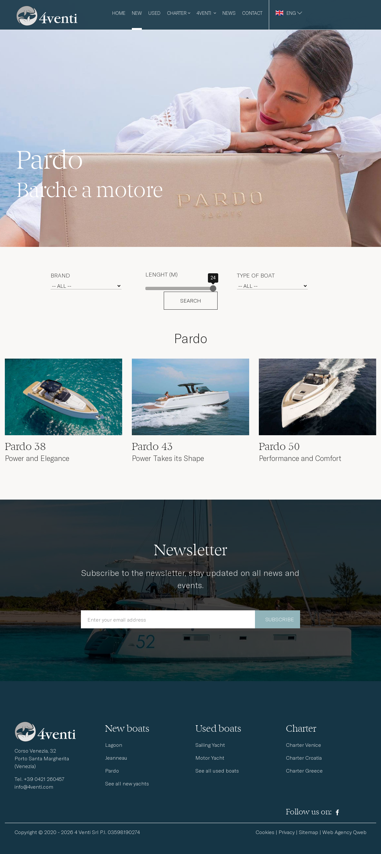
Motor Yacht (209, 758)
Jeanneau (116, 758)
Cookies (265, 832)
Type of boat (256, 275)
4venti (206, 13)
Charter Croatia (304, 758)
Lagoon (113, 745)
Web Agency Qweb (344, 832)
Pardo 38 (25, 446)
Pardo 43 (152, 446)
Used (154, 13)
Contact (252, 13)
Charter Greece (304, 770)
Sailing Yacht (210, 745)
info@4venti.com (34, 787)
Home (118, 13)
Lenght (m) (161, 274)
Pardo (112, 770)
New (137, 13)
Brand (60, 275)
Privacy (286, 832)
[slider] (213, 288)
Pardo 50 (279, 446)
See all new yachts (127, 783)
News (229, 13)
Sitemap (308, 832)
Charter (178, 13)
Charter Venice (303, 745)
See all (217, 770)
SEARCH (190, 300)
